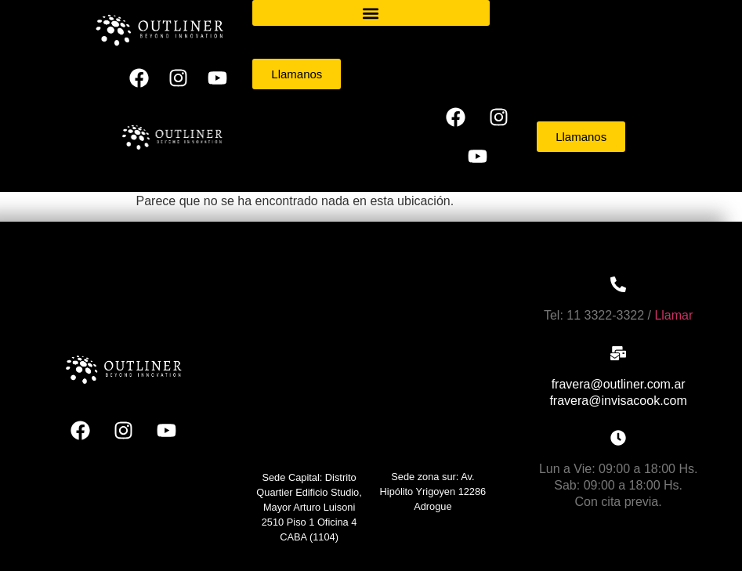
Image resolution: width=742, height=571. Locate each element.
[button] (370, 13)
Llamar (673, 315)
